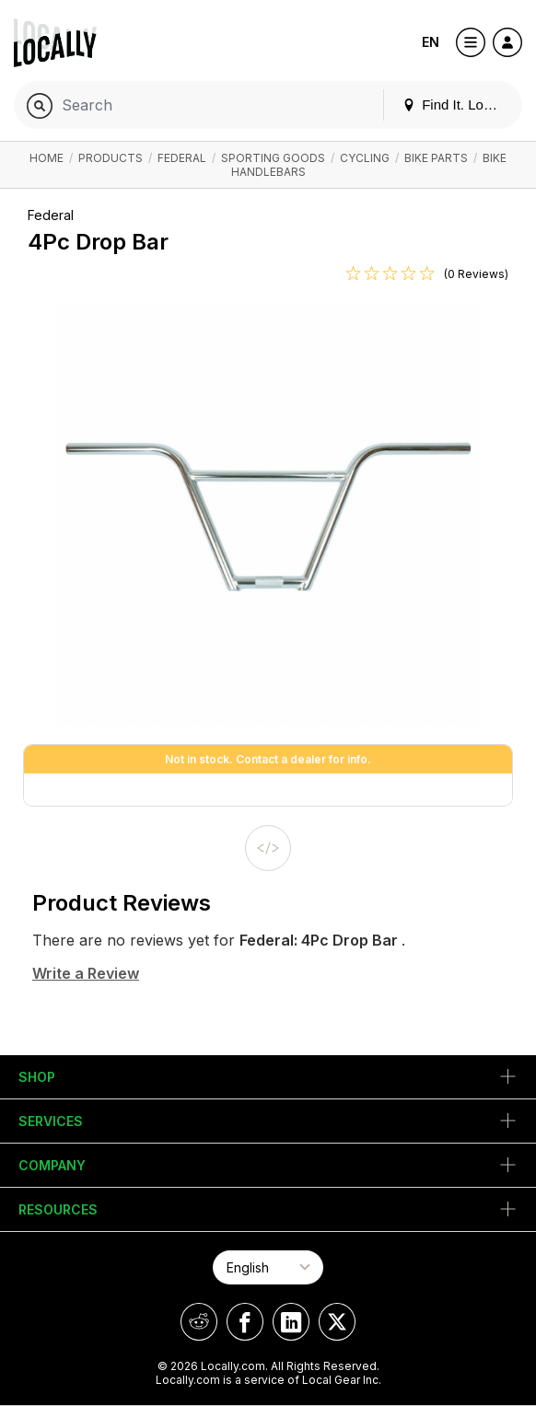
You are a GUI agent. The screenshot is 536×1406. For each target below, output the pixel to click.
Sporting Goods (273, 158)
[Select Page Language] (268, 1267)
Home (46, 158)
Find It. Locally (456, 104)
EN (430, 42)
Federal (181, 158)
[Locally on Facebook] (245, 1322)
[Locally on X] (337, 1322)
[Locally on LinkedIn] (291, 1322)
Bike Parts (436, 158)
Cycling (365, 158)
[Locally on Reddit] (199, 1322)
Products (110, 158)
